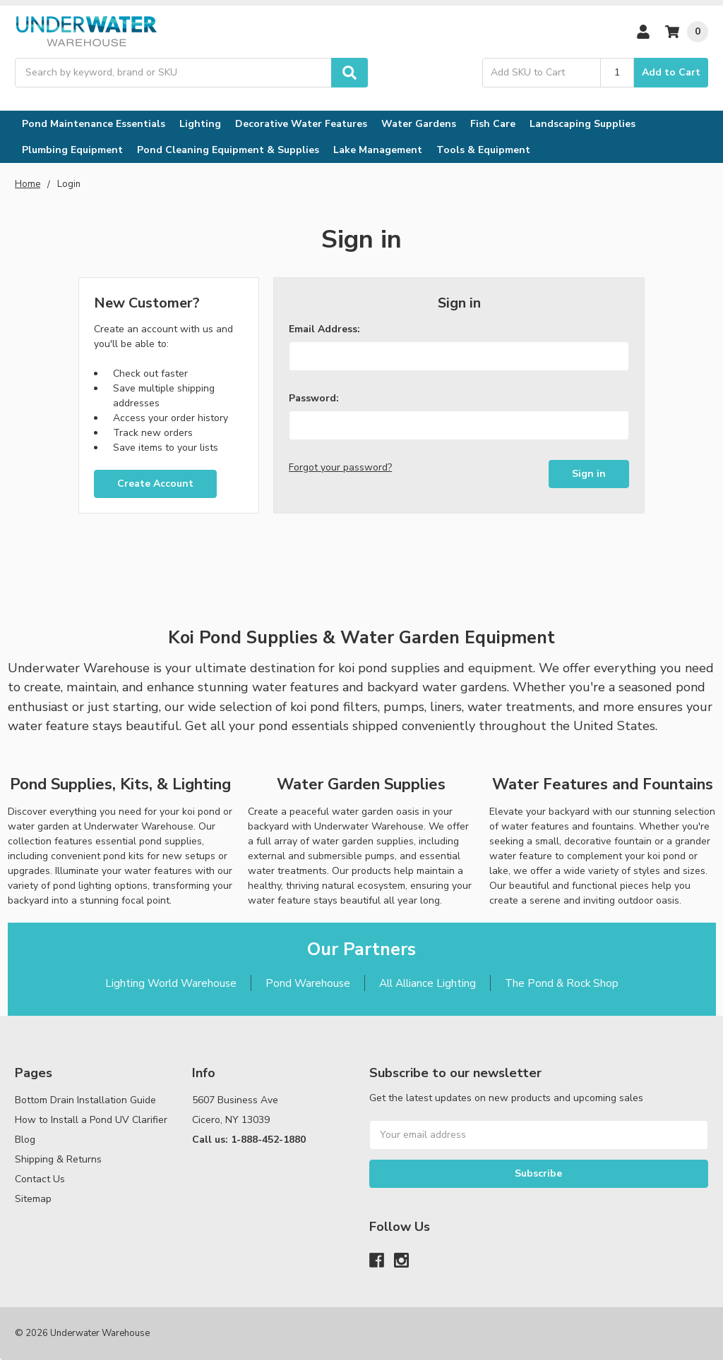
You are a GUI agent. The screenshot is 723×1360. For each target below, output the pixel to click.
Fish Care (492, 123)
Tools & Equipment (483, 150)
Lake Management (377, 150)
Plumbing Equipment (72, 150)
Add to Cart (671, 72)
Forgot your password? (340, 467)
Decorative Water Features (301, 123)
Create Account (155, 483)
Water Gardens (418, 123)
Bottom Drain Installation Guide (85, 1100)
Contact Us (40, 1179)
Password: (314, 398)
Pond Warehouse (307, 983)
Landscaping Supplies (582, 123)
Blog (25, 1139)
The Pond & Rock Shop (562, 983)
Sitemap (33, 1199)
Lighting (200, 123)
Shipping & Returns (58, 1159)
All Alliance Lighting (427, 983)
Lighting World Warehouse (171, 983)
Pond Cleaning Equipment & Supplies (228, 150)
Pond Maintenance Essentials (93, 123)
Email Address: (324, 329)
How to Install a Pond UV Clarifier (91, 1120)
